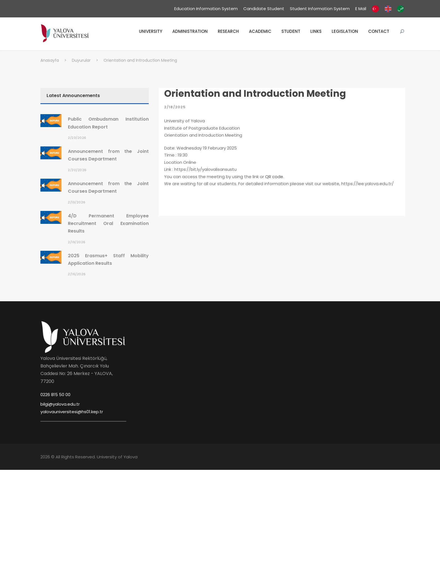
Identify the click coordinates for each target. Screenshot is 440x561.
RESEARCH (228, 31)
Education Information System (206, 9)
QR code (274, 177)
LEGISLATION (345, 31)
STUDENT (290, 31)
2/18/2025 (175, 107)
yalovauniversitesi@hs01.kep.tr (71, 412)
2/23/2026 (77, 137)
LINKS (316, 31)
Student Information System (320, 9)
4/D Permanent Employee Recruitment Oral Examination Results (108, 223)
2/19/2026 (77, 202)
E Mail (360, 9)
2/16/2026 (77, 274)
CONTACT (378, 31)
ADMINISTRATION (190, 31)
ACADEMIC (260, 31)
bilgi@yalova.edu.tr (60, 404)
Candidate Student (263, 9)
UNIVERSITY (150, 31)
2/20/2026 (77, 170)
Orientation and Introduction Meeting (255, 93)
